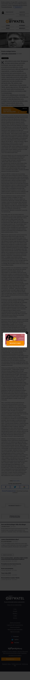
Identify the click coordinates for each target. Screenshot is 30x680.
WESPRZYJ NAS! (15, 343)
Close (27, 333)
